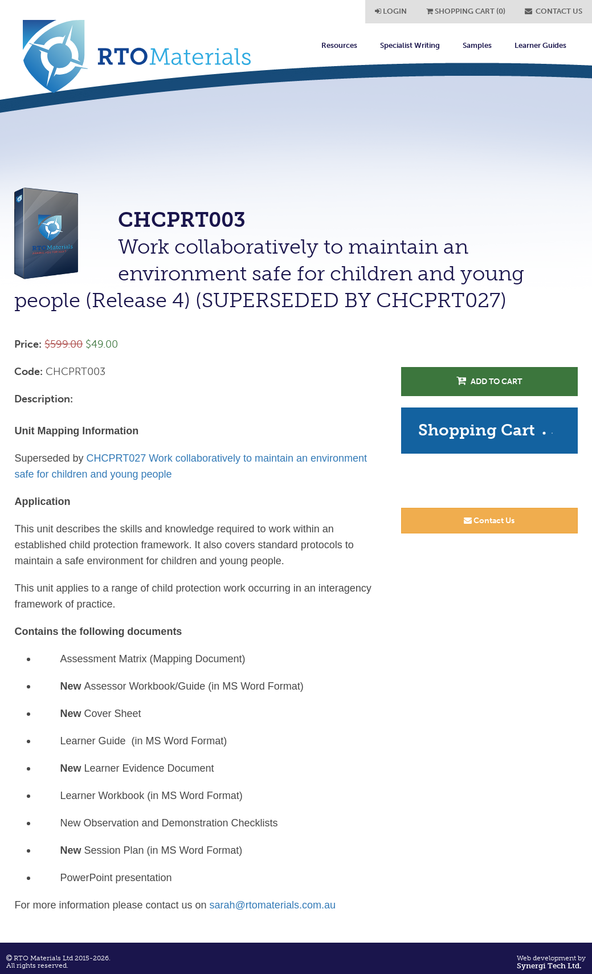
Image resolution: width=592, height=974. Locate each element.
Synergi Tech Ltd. (549, 966)
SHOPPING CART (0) (465, 11)
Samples (477, 45)
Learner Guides (540, 45)
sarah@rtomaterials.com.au (273, 905)
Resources (339, 45)
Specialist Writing (410, 45)
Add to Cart (489, 381)
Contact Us (489, 520)
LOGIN (391, 11)
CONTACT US (553, 11)
